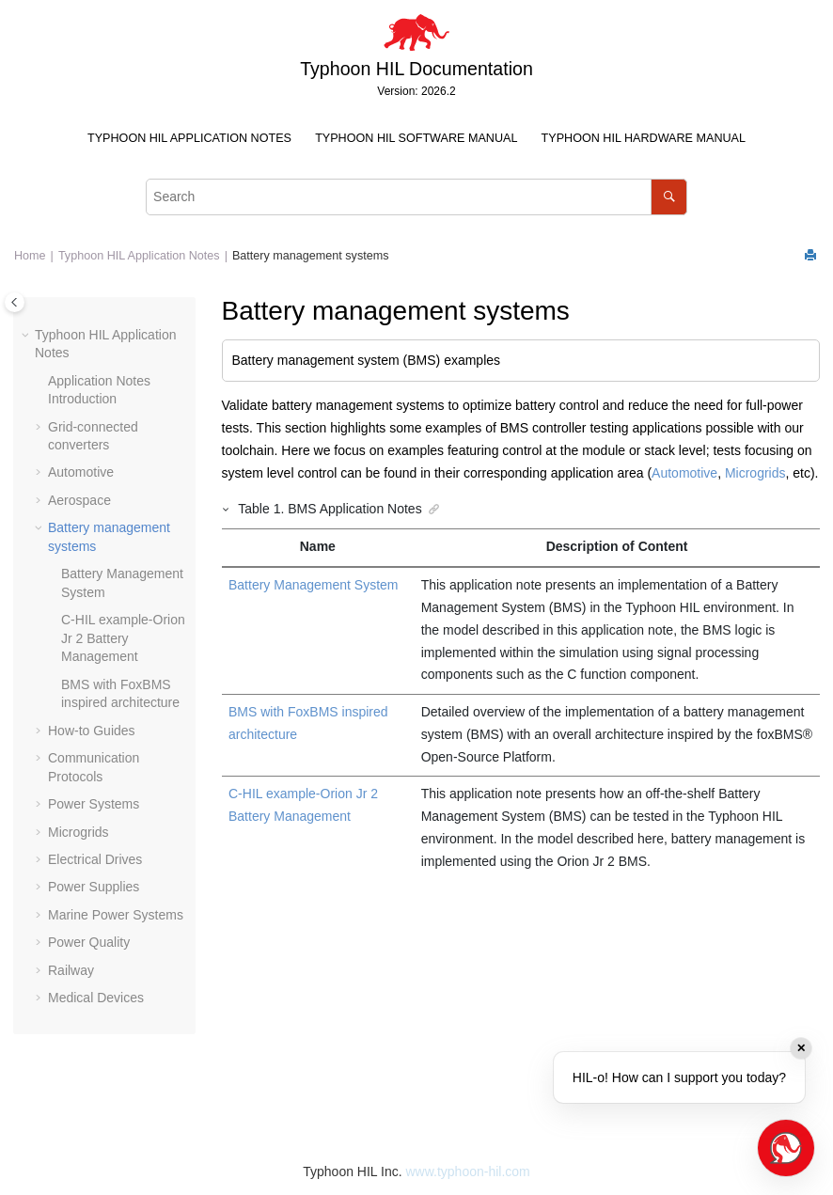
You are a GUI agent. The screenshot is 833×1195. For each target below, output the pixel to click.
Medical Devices (96, 997)
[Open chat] (786, 1148)
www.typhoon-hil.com (467, 1171)
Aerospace (79, 500)
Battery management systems (310, 255)
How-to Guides (91, 730)
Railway (71, 970)
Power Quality (89, 942)
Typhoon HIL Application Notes (189, 138)
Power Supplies (93, 886)
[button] (27, 335)
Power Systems (93, 803)
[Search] (669, 197)
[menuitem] (189, 138)
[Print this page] (812, 256)
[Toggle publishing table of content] (14, 302)
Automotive (81, 472)
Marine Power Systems (115, 914)
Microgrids (78, 832)
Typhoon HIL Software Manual (416, 138)
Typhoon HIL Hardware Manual (644, 138)
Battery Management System (313, 584)
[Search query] (416, 197)
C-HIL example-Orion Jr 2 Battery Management (123, 638)
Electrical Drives (95, 859)
